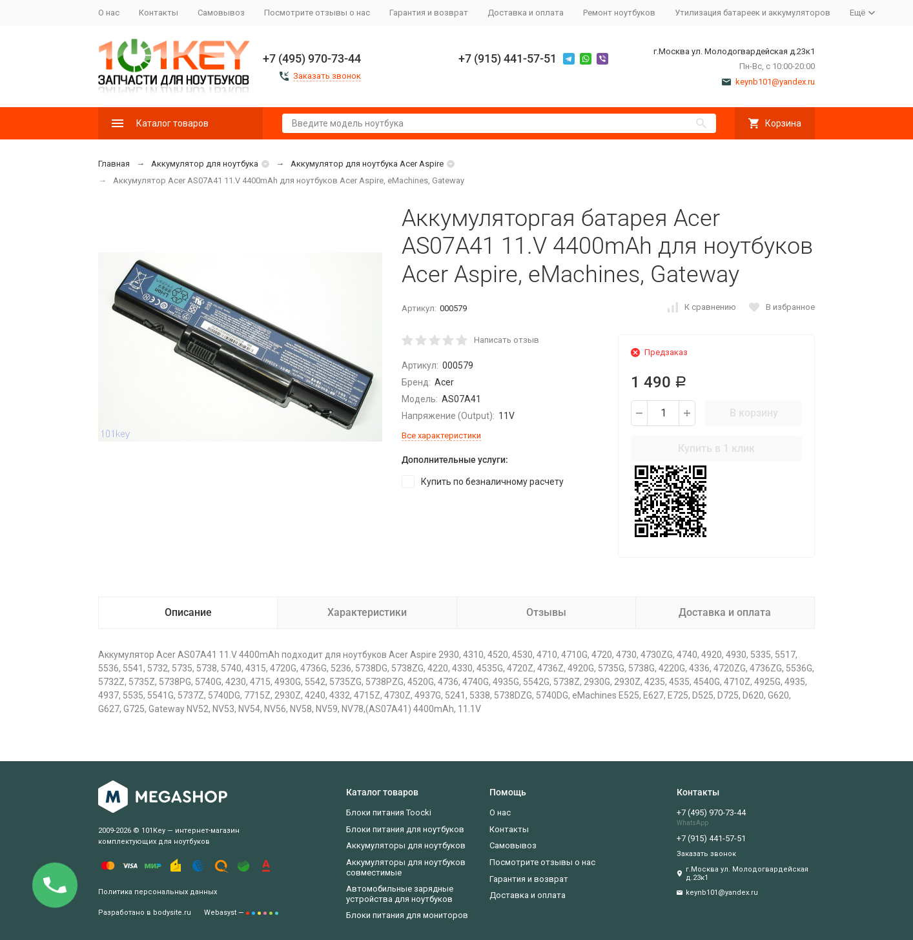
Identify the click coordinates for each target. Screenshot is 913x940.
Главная (114, 164)
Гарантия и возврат (428, 12)
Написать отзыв (506, 340)
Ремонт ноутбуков (619, 12)
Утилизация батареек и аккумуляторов (752, 12)
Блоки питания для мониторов (407, 915)
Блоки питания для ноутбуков (405, 829)
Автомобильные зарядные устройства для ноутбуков (399, 894)
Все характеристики (441, 435)
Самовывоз (221, 12)
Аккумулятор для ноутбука (204, 164)
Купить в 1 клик (716, 448)
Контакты (158, 12)
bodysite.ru (172, 912)
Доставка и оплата (525, 12)
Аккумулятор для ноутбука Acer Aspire (367, 164)
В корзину (754, 413)
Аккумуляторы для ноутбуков (406, 845)
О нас (108, 12)
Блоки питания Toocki (388, 812)
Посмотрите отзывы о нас (317, 12)
